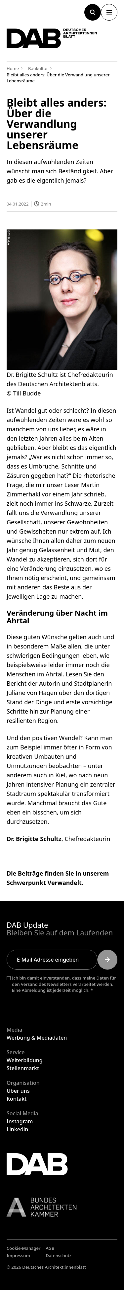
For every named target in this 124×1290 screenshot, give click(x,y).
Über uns (18, 1090)
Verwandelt (65, 883)
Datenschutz (58, 1255)
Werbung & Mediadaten (37, 1037)
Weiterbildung (25, 1060)
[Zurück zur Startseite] (52, 38)
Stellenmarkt (23, 1068)
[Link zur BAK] (62, 1207)
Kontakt (16, 1098)
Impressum (18, 1255)
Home (13, 68)
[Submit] (107, 960)
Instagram (20, 1121)
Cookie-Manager (24, 1248)
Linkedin (17, 1129)
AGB (50, 1248)
